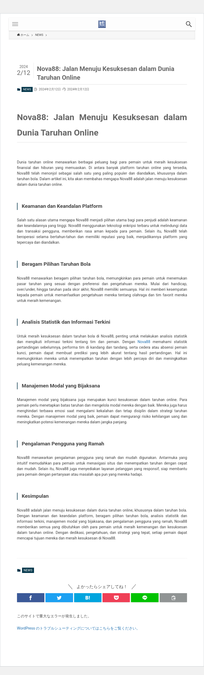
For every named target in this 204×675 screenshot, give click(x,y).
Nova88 (144, 342)
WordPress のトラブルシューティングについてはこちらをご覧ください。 (78, 628)
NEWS (27, 89)
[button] (188, 24)
